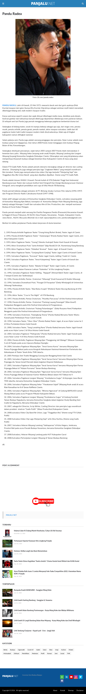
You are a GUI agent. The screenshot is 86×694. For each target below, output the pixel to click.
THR (68, 653)
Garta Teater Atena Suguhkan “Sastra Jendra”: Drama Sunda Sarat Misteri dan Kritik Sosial (46, 561)
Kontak (62, 690)
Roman (49, 653)
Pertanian (35, 653)
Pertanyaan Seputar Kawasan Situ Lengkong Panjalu (33, 541)
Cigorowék (21, 650)
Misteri (71, 650)
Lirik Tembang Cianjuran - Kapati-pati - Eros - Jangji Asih (34, 631)
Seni (56, 653)
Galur (44, 650)
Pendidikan (25, 653)
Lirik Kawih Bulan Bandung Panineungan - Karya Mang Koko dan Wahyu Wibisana (44, 610)
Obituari (16, 653)
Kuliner (63, 650)
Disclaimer (80, 690)
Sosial (62, 653)
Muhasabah (7, 653)
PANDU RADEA (9, 105)
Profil (42, 653)
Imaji (56, 650)
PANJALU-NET (11, 515)
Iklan (50, 650)
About (55, 690)
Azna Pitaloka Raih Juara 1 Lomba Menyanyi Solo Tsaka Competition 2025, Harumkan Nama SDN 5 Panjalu (47, 572)
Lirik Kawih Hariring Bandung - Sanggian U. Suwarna (33, 600)
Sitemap (71, 690)
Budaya (12, 650)
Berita (5, 650)
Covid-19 (30, 650)
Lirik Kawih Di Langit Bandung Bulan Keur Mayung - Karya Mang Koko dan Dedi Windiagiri (47, 620)
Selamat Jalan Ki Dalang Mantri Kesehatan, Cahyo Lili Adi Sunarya (38, 531)
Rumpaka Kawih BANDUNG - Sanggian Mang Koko (32, 590)
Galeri (38, 650)
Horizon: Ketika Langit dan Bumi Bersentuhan (30, 551)
